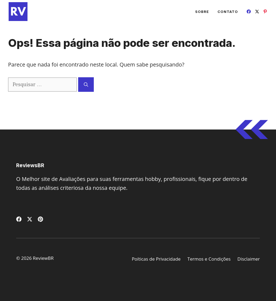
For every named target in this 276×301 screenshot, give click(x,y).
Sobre (202, 11)
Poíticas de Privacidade (156, 259)
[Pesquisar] (86, 84)
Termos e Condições (208, 259)
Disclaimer (248, 259)
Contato (228, 11)
